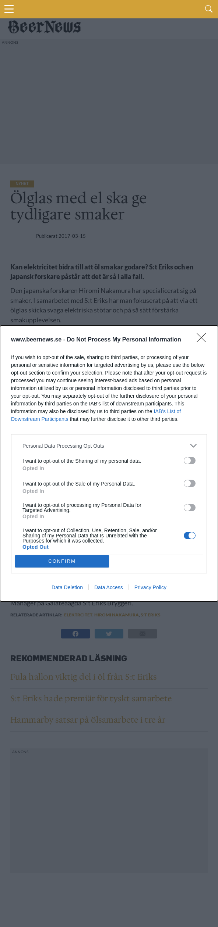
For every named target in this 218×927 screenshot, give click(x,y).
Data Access (108, 587)
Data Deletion (67, 587)
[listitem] (109, 446)
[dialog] (109, 463)
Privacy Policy (150, 587)
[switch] (190, 460)
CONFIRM (62, 561)
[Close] (204, 340)
